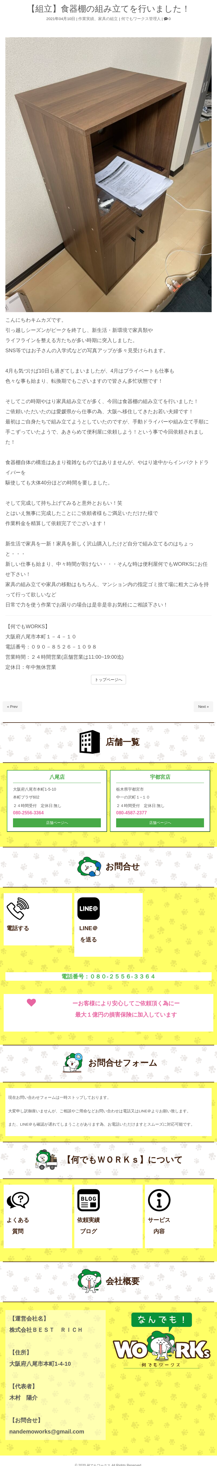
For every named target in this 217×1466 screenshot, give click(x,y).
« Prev (12, 706)
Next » (203, 706)
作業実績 (86, 19)
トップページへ (108, 679)
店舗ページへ (57, 823)
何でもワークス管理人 (141, 19)
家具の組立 (108, 19)
